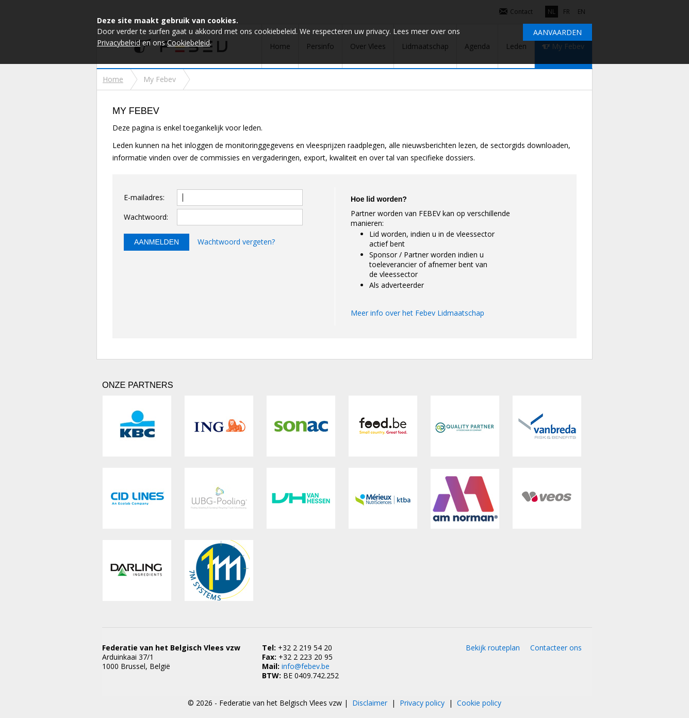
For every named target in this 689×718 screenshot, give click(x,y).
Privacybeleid (118, 42)
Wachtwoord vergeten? (236, 242)
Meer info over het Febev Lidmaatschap (417, 313)
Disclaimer (369, 703)
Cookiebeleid (188, 42)
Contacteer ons (556, 647)
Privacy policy (422, 703)
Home (113, 79)
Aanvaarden (557, 32)
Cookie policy (479, 703)
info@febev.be (306, 666)
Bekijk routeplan (493, 647)
